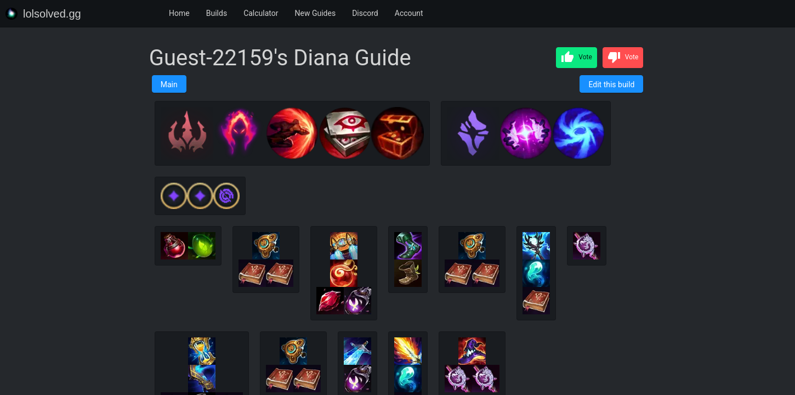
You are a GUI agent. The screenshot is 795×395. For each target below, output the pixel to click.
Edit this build (611, 84)
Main (169, 84)
